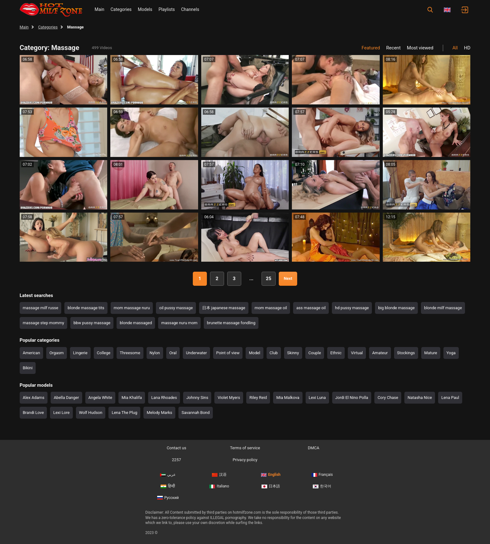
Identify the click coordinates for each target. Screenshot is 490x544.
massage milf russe (40, 307)
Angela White (100, 397)
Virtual (357, 352)
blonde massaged (136, 322)
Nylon (155, 352)
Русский (168, 498)
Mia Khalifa (132, 397)
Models (145, 9)
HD (467, 48)
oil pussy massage (175, 307)
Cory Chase (388, 397)
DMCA (313, 448)
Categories (121, 9)
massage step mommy (43, 322)
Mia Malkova (287, 397)
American (31, 352)
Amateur (380, 352)
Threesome (130, 352)
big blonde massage (396, 307)
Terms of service (245, 448)
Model (254, 352)
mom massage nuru (132, 307)
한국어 (322, 486)
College (103, 352)
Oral (173, 352)
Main (99, 9)
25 (268, 278)
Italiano (219, 486)
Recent (393, 48)
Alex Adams (33, 397)
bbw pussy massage (91, 322)
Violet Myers (229, 397)
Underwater (196, 352)
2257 (176, 459)
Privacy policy (244, 459)
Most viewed (420, 48)
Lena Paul (450, 397)
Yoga (451, 352)
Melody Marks (159, 412)
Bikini (27, 367)
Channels (190, 9)
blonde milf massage (443, 307)
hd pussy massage (352, 307)
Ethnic (336, 352)
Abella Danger (66, 397)
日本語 (271, 486)
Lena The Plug (124, 412)
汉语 (219, 474)
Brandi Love (33, 412)
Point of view (228, 352)
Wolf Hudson (90, 412)
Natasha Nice (420, 397)
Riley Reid (258, 397)
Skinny (293, 352)
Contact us (176, 448)
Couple (314, 352)
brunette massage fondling (231, 322)
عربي (168, 474)
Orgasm (56, 352)
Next (288, 278)
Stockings (406, 352)
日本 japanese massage (223, 307)
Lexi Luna (317, 397)
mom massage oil (271, 307)
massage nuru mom (179, 322)
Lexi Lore (61, 412)
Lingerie (80, 352)
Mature (430, 352)
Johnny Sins (197, 397)
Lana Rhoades (164, 397)
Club (274, 352)
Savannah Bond (196, 412)
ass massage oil (311, 307)
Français (322, 474)
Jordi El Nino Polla (351, 397)
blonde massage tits (86, 307)
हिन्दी (168, 486)
